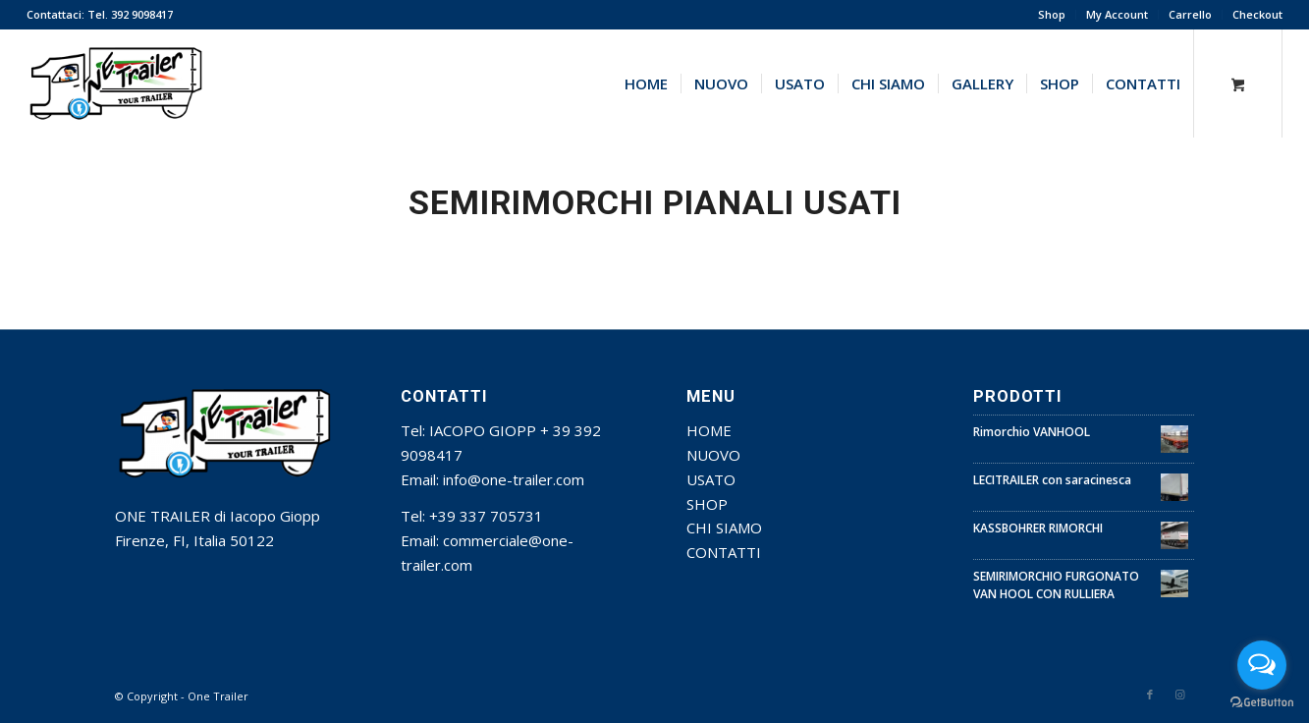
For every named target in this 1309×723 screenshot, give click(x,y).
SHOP (707, 504)
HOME (709, 430)
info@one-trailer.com (513, 479)
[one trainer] (116, 83)
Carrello (1190, 14)
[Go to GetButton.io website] (1261, 702)
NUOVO (713, 455)
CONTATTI (723, 552)
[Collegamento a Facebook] (1150, 694)
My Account (1117, 14)
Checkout (1257, 14)
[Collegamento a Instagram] (1179, 694)
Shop (1051, 14)
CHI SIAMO (724, 527)
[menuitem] (1052, 15)
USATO (711, 479)
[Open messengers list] (1261, 665)
